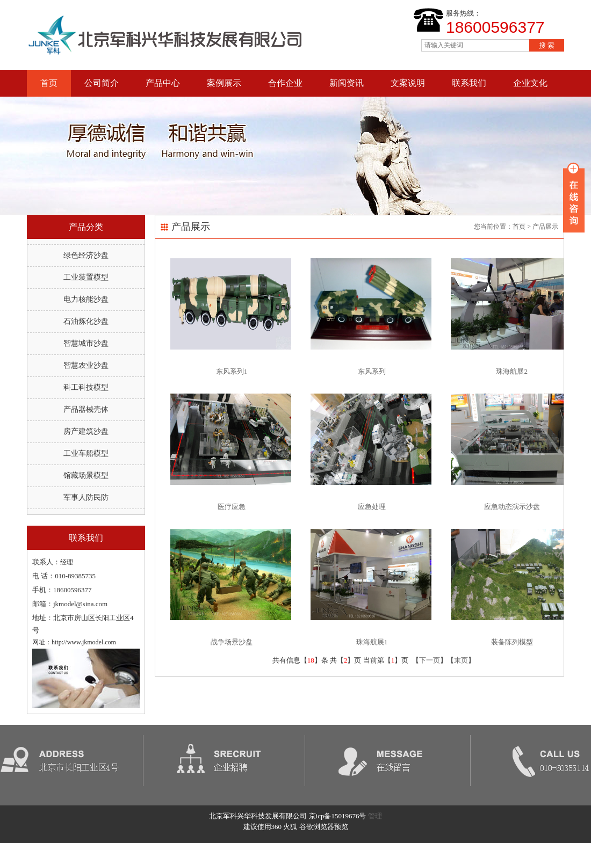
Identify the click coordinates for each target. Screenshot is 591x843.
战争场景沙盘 (232, 642)
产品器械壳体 (86, 409)
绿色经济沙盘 (86, 255)
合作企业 (285, 83)
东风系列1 (232, 371)
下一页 (429, 660)
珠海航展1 (372, 642)
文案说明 (408, 83)
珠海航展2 (512, 371)
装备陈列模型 (512, 642)
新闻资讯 (346, 83)
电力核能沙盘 (86, 299)
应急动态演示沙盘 (512, 507)
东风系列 (372, 371)
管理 (375, 816)
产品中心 (163, 83)
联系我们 (469, 83)
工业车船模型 (86, 453)
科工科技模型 (86, 387)
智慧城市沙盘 (86, 343)
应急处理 (372, 507)
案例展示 (224, 83)
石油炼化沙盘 (86, 321)
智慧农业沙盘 (86, 365)
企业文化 (530, 83)
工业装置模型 (86, 277)
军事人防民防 (86, 497)
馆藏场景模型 (86, 475)
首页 (48, 83)
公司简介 (101, 83)
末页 (461, 660)
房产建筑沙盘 (86, 431)
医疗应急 (232, 507)
